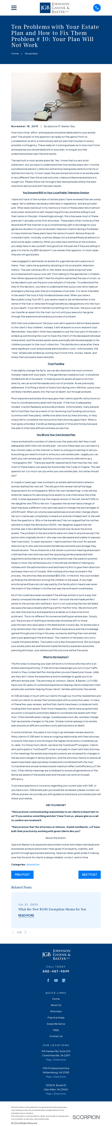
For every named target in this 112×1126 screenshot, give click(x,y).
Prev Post (22, 874)
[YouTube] (56, 980)
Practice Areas (56, 1017)
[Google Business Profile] (63, 980)
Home (56, 998)
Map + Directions (56, 1059)
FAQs (56, 1030)
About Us (56, 1005)
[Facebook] (48, 980)
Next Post (89, 874)
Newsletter (33, 864)
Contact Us (56, 1036)
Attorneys (56, 1011)
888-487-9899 (56, 971)
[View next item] (25, 932)
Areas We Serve (56, 1023)
